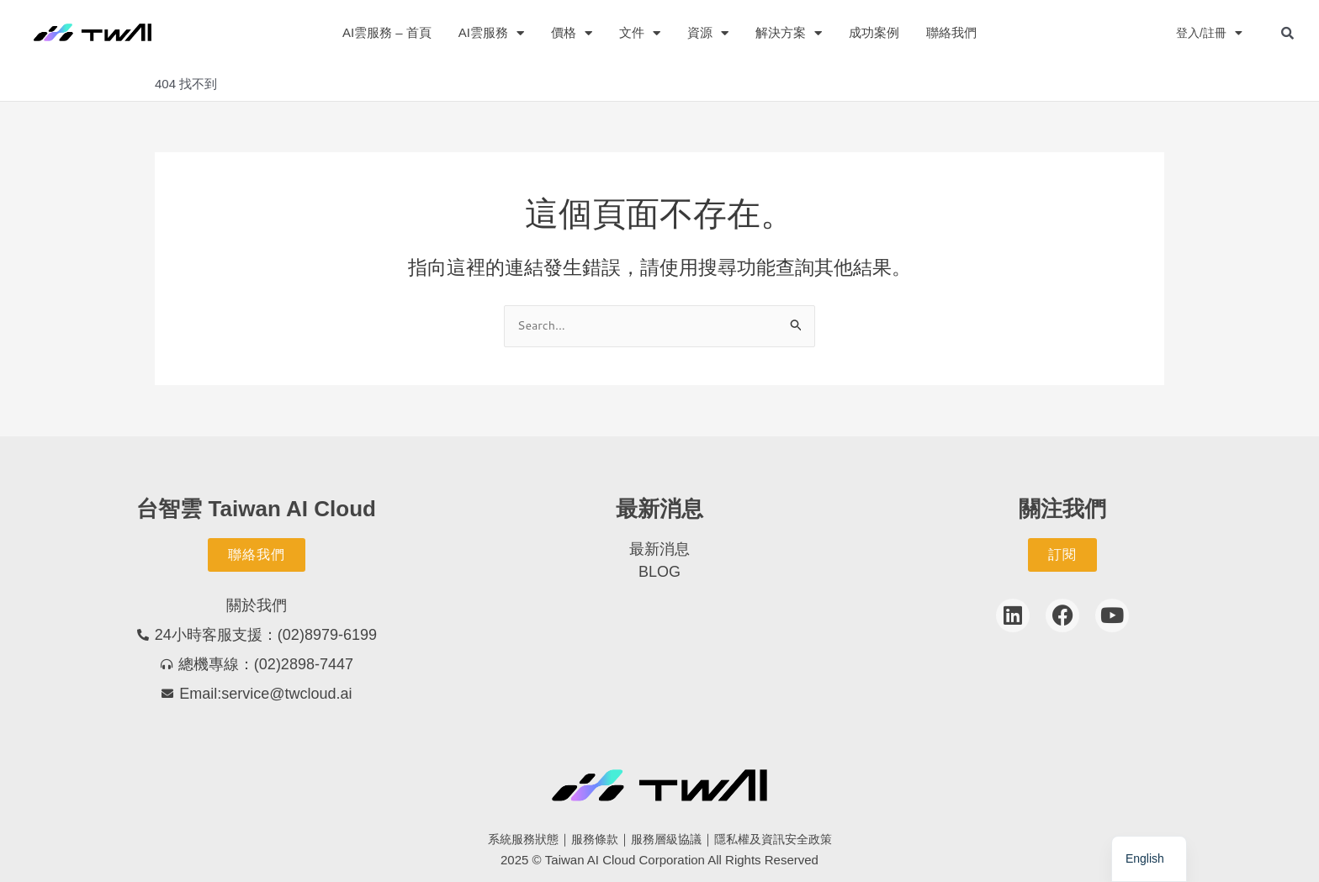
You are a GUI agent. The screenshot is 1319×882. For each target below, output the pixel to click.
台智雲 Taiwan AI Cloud (256, 508)
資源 (707, 33)
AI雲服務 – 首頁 (387, 32)
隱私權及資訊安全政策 (780, 839)
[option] (1149, 859)
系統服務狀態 (515, 839)
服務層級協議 (666, 839)
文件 (639, 33)
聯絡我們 (951, 32)
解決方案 (788, 33)
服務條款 (590, 839)
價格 (571, 33)
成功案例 (874, 32)
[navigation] (1149, 859)
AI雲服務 (491, 33)
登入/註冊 (1207, 33)
